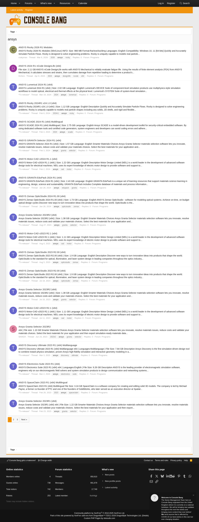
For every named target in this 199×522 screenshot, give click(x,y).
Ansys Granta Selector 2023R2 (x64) (38, 215)
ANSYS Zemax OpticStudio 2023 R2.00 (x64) (42, 253)
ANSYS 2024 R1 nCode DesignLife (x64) (40, 66)
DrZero (22, 77)
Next (24, 420)
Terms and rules (158, 460)
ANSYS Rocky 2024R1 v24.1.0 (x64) (38, 104)
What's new (46, 3)
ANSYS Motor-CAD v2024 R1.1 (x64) (38, 159)
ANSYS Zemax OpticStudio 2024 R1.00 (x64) (42, 197)
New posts (110, 474)
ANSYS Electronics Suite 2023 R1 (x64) (40, 364)
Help (184, 460)
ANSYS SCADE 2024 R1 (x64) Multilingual (41, 122)
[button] (19, 3)
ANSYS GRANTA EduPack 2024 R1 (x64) (41, 178)
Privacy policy (173, 460)
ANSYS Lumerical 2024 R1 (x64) (36, 85)
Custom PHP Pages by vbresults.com (99, 518)
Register (29, 10)
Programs (95, 58)
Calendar (82, 3)
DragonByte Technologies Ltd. (126, 516)
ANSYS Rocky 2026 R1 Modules (36, 48)
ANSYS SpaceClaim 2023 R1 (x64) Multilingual (43, 383)
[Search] (184, 3)
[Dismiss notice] (193, 495)
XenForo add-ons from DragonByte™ (90, 516)
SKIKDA (23, 337)
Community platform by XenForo (99, 514)
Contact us (143, 460)
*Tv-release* (24, 95)
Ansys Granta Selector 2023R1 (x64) (38, 401)
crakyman (23, 58)
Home (14, 3)
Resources (65, 3)
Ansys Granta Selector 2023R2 (35, 327)
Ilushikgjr (93, 496)
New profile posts (113, 481)
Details (141, 516)
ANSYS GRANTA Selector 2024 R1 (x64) (40, 141)
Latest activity (17, 10)
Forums (28, 3)
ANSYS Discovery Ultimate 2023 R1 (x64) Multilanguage (48, 346)
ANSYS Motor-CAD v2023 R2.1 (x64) (38, 234)
